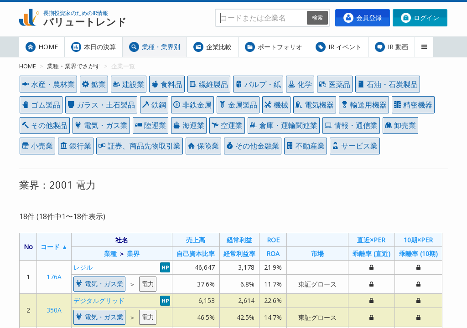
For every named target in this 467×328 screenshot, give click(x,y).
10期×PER (418, 240)
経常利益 (239, 240)
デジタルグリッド (99, 300)
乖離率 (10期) (418, 253)
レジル (83, 267)
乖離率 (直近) (371, 253)
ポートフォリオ (273, 47)
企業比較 (212, 47)
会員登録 (362, 18)
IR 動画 (391, 47)
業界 (133, 253)
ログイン (420, 18)
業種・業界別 (154, 47)
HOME (42, 47)
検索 (317, 17)
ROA (273, 253)
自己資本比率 (195, 253)
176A (54, 276)
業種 (110, 253)
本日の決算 (93, 47)
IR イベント (339, 47)
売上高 (195, 240)
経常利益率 (239, 253)
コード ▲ (54, 246)
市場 (317, 253)
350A (54, 310)
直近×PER (371, 240)
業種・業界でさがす (73, 66)
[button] (424, 47)
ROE (273, 240)
